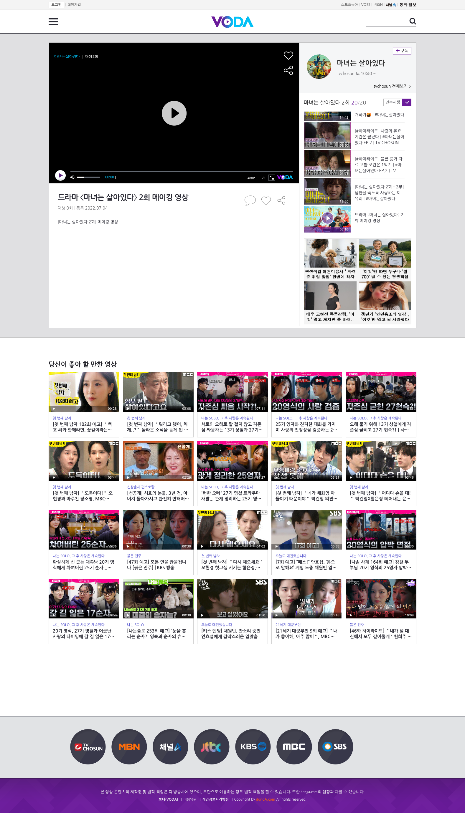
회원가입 (74, 4)
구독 (402, 50)
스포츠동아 (349, 4)
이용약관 (190, 799)
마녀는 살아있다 (361, 63)
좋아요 (266, 200)
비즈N (378, 4)
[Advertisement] (174, 248)
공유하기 (282, 200)
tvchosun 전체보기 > (392, 86)
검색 (412, 21)
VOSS (365, 4)
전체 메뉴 (53, 21)
